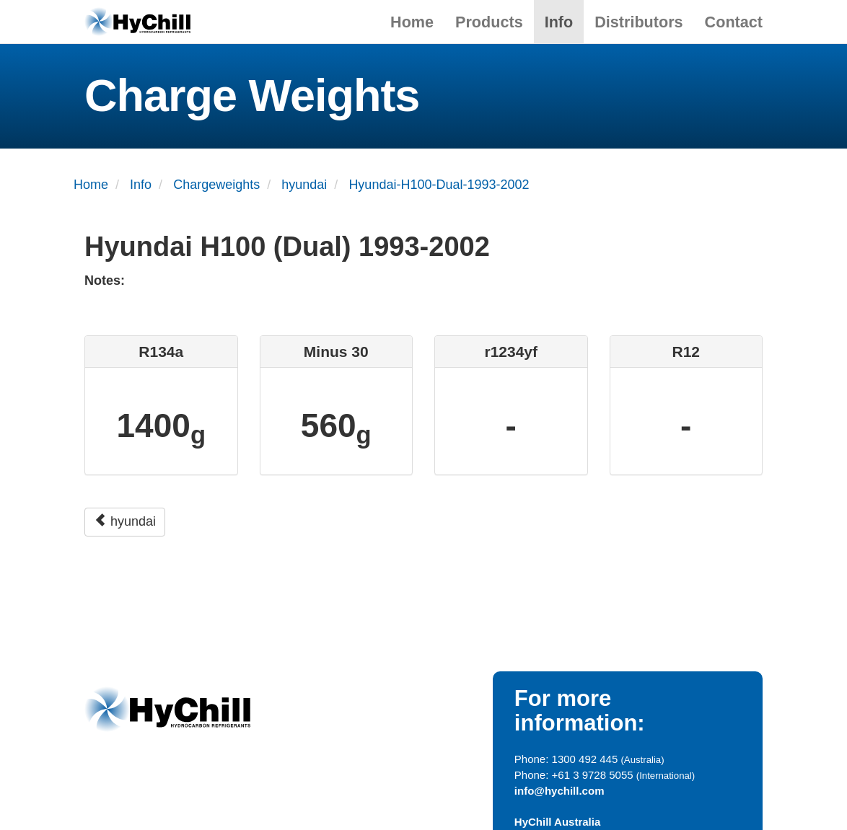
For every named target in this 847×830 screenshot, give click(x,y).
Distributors (638, 22)
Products (489, 22)
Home (412, 22)
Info (559, 22)
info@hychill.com (559, 791)
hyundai (125, 521)
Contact (734, 22)
